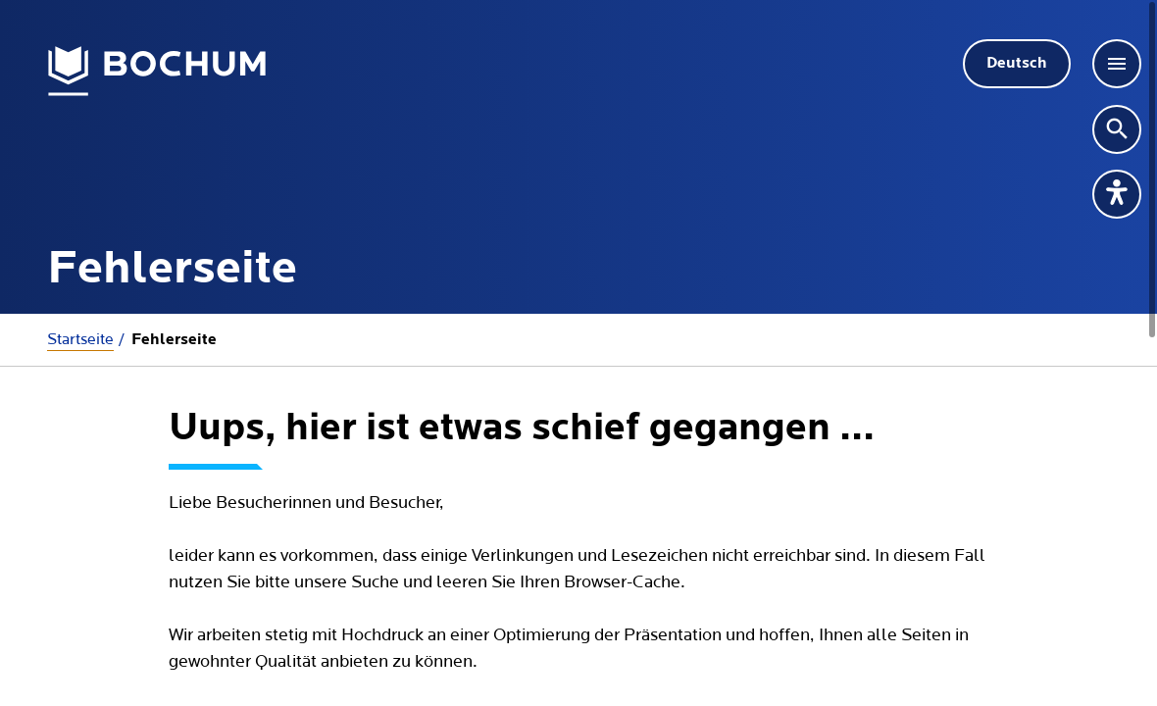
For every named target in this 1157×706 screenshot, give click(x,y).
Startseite (80, 339)
